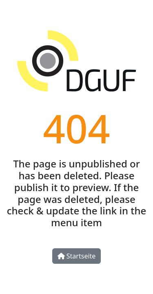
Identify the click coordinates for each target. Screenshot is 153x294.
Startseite (77, 256)
